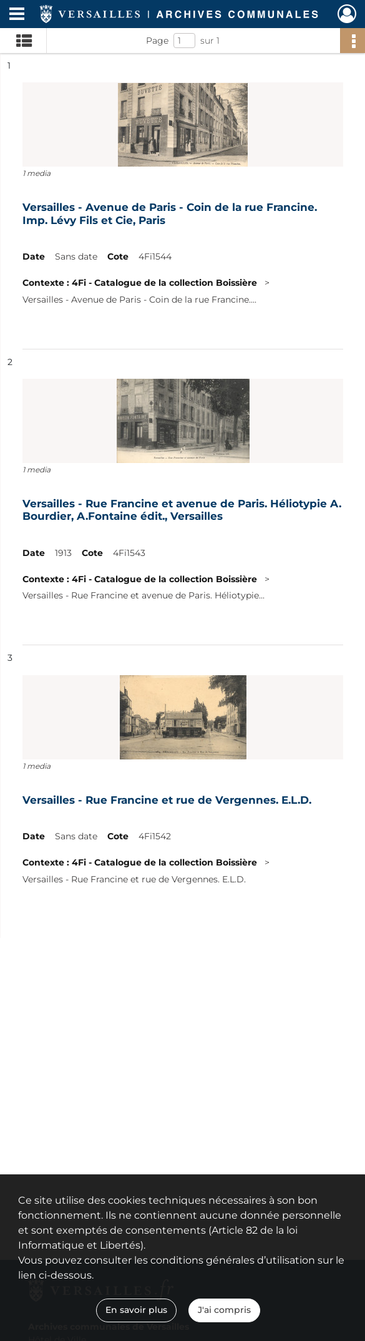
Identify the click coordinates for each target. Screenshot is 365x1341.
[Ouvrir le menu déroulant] (16, 14)
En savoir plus (136, 1309)
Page (157, 40)
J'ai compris (224, 1309)
